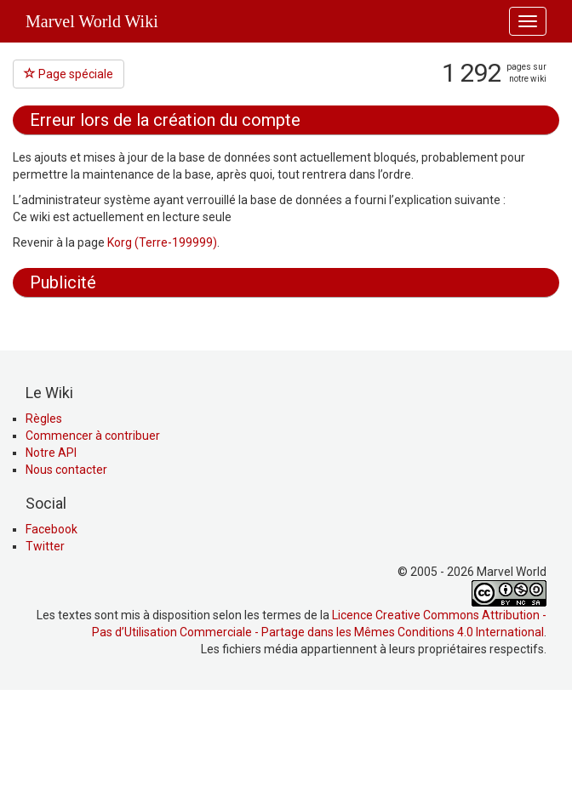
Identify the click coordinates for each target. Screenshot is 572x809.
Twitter (45, 661)
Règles (44, 533)
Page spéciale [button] (68, 74)
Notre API (51, 567)
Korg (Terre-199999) (162, 242)
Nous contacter (66, 584)
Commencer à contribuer (93, 550)
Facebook (51, 644)
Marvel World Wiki (92, 21)
